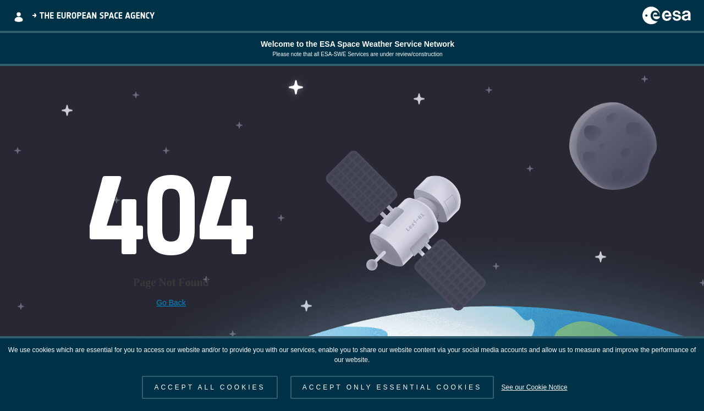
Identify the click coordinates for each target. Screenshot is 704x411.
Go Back (171, 302)
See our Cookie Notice (534, 387)
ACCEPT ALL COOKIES (209, 387)
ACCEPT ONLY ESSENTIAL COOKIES (392, 387)
